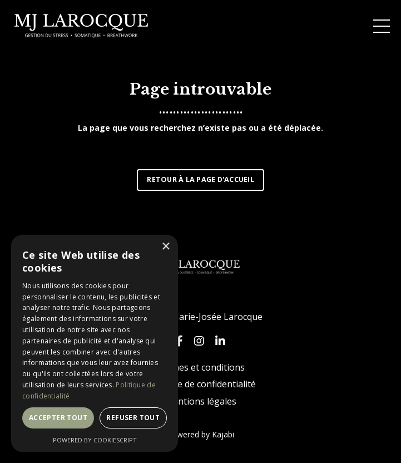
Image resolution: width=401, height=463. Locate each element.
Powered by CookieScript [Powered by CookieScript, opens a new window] (95, 440)
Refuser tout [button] (133, 417)
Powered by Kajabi (200, 434)
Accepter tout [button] (58, 417)
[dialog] (94, 343)
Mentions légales (200, 401)
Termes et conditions (200, 367)
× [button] (165, 247)
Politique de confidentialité (201, 384)
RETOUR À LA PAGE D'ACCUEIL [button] (200, 179)
